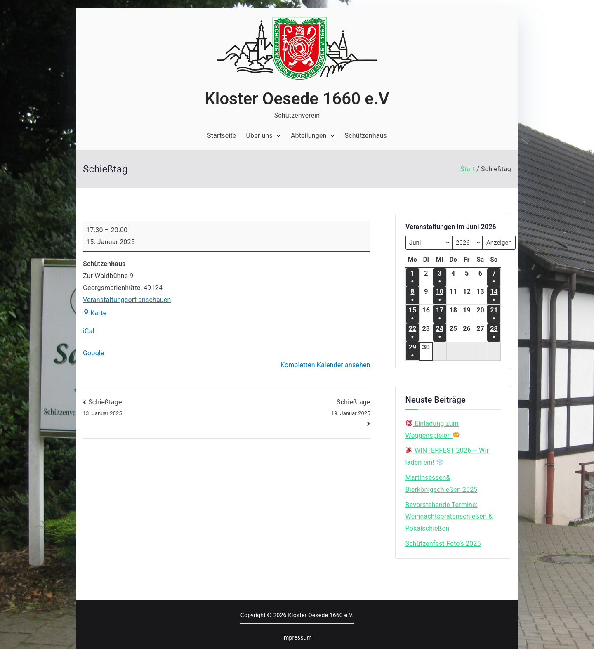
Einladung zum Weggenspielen (432, 429)
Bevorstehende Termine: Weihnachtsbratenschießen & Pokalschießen (449, 517)
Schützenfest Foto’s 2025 (443, 544)
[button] (277, 136)
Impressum (297, 637)
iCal (88, 331)
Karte (94, 313)
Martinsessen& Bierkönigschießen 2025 (441, 483)
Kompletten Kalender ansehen (325, 365)
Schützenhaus (366, 135)
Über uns (263, 136)
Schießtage (300, 408)
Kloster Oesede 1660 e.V (297, 99)
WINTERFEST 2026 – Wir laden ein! (447, 456)
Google (93, 353)
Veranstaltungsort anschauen (127, 300)
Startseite (221, 135)
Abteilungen (313, 136)
